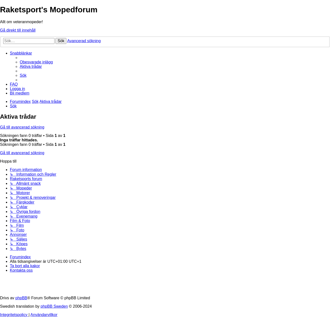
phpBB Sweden (54, 306)
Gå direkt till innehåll (18, 30)
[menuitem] (36, 62)
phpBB (21, 298)
